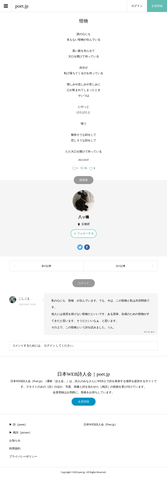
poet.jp (21, 6)
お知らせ (14, 440)
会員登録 (157, 5)
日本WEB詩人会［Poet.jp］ (100, 424)
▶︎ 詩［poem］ (18, 424)
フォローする (85, 233)
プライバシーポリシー (23, 456)
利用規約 (14, 448)
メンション (149, 332)
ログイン (137, 5)
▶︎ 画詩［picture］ (20, 432)
